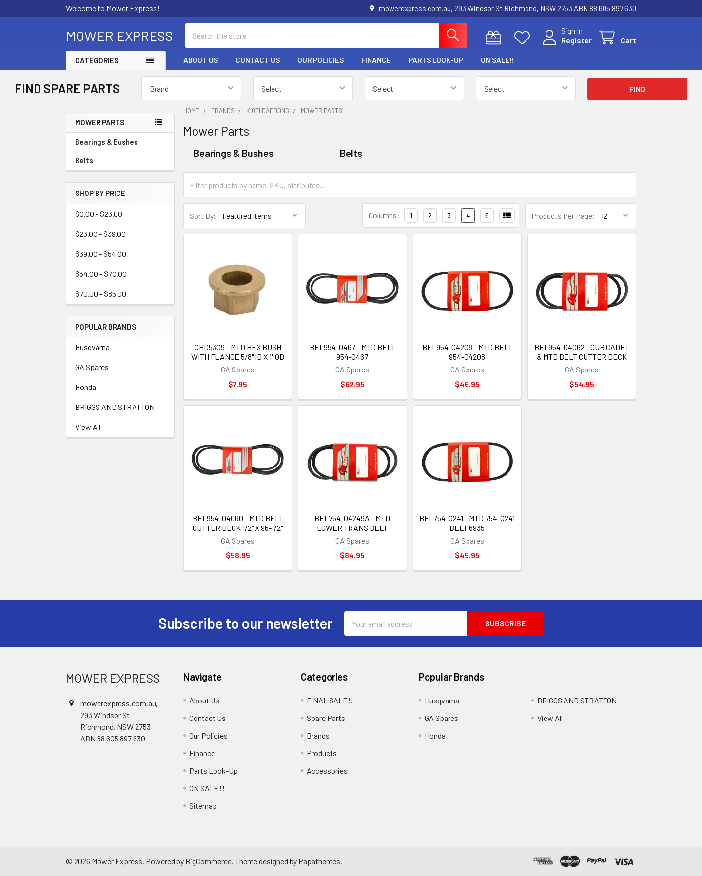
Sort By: (203, 215)
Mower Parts (99, 122)
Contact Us (257, 60)
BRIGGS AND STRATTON (115, 406)
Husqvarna (92, 346)
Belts (84, 160)
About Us (200, 60)
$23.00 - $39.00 (100, 233)
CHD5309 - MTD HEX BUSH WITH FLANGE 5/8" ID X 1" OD (237, 351)
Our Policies (320, 60)
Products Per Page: (563, 215)
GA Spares (92, 366)
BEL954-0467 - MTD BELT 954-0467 (352, 351)
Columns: (384, 215)
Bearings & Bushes (106, 141)
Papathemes (319, 861)
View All (87, 426)
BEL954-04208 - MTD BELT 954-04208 (467, 351)
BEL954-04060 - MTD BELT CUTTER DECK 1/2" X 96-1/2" (238, 522)
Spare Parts (326, 717)
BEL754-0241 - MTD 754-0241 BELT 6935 (467, 522)
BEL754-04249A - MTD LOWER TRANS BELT (352, 522)
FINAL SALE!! (330, 700)
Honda (85, 386)
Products (322, 753)
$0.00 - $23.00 (98, 213)
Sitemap (203, 805)
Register (576, 40)
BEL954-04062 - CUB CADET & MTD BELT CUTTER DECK (581, 351)
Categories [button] (96, 60)
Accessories (327, 770)
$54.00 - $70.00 (101, 273)
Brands (318, 735)
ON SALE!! (497, 60)
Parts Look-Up (436, 60)
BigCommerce (208, 861)
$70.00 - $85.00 (100, 293)
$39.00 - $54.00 (100, 253)
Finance (376, 60)
